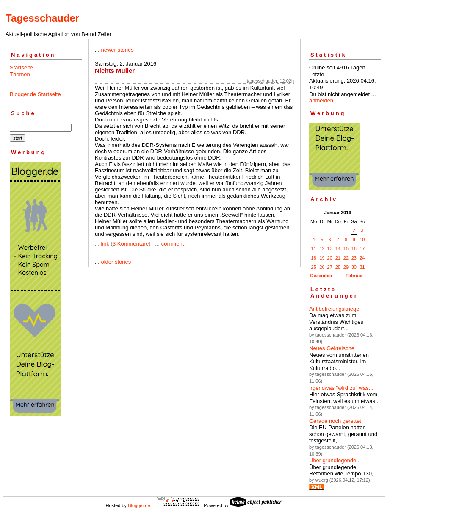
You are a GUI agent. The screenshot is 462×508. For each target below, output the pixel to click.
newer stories (117, 50)
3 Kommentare (131, 243)
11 (313, 248)
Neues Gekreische (331, 348)
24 (362, 257)
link (105, 243)
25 (313, 267)
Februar (354, 275)
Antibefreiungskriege (334, 309)
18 (313, 257)
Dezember (321, 275)
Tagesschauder (42, 18)
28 (337, 267)
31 (362, 267)
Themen (20, 74)
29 (346, 267)
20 (329, 257)
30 (354, 267)
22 (346, 257)
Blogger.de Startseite (35, 94)
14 (337, 248)
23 (354, 257)
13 (329, 248)
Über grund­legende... (335, 460)
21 (337, 257)
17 (362, 248)
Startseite (21, 67)
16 (354, 248)
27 (329, 267)
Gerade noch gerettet (335, 421)
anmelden (321, 100)
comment (172, 243)
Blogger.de (139, 505)
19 (321, 257)
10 (362, 239)
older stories (116, 262)
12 (321, 248)
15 (346, 248)
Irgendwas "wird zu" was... (341, 388)
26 (321, 267)
